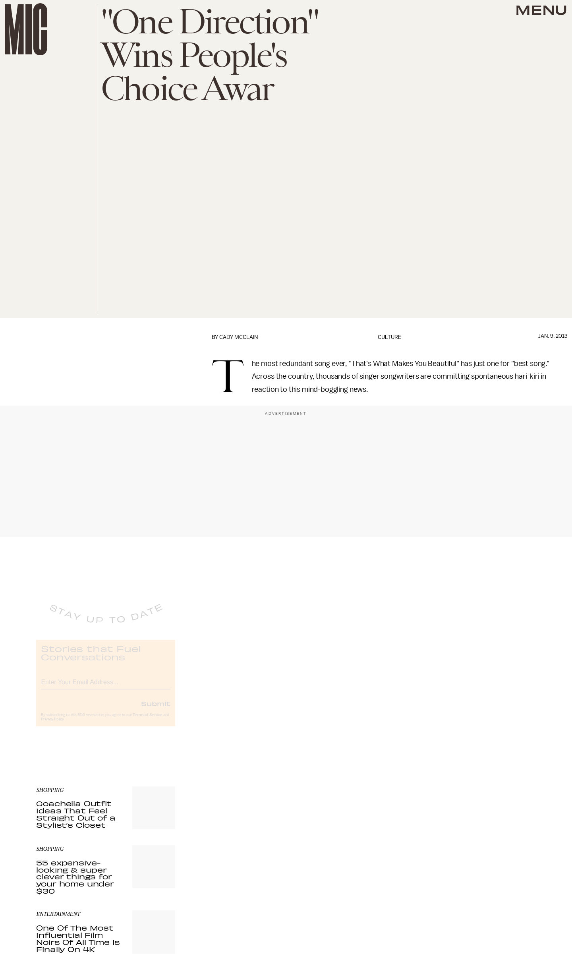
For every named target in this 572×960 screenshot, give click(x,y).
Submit (155, 710)
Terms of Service (147, 722)
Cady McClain (238, 337)
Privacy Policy (52, 726)
